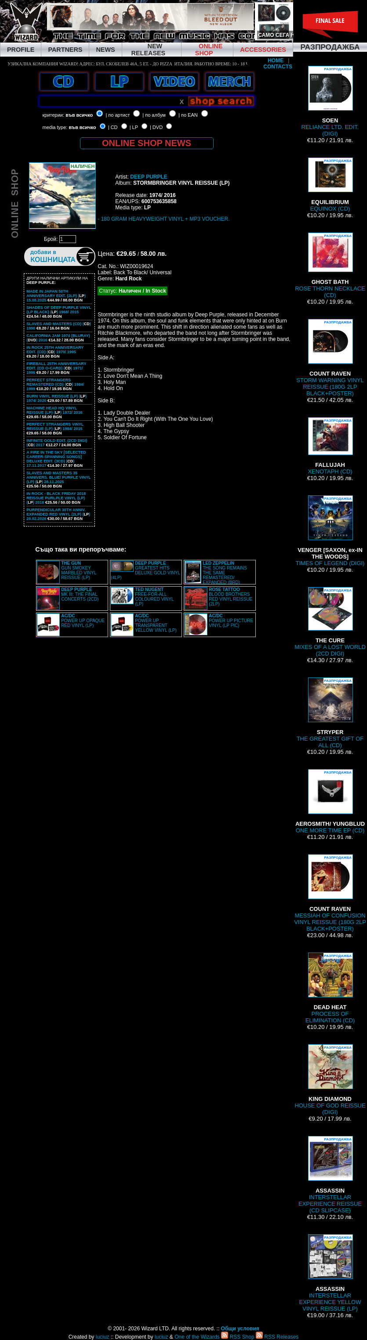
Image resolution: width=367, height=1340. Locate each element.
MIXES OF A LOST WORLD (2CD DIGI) (330, 622)
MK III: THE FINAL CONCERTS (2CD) (79, 594)
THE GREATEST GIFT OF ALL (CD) (330, 713)
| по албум (154, 115)
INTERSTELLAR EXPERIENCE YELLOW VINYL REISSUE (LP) (330, 1273)
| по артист (117, 115)
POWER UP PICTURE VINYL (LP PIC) (231, 620)
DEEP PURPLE (148, 177)
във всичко (79, 115)
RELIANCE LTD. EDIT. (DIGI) (330, 101)
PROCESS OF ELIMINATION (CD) (330, 988)
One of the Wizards (197, 1337)
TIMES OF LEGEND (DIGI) (330, 530)
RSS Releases (277, 1337)
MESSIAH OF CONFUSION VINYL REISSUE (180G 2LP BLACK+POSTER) (330, 893)
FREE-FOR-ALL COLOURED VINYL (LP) (154, 596)
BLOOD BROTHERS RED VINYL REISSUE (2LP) (230, 596)
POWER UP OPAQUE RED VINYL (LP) (83, 620)
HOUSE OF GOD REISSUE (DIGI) (329, 1079)
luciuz (102, 1337)
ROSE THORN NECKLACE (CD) (330, 265)
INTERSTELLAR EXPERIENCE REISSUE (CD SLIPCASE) (330, 1175)
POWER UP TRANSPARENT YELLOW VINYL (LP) (156, 623)
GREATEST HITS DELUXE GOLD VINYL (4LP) (145, 570)
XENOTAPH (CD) (330, 446)
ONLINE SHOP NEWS (146, 143)
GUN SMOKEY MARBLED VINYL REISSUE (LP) (78, 570)
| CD (113, 127)
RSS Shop (237, 1337)
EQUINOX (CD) (330, 185)
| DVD (156, 127)
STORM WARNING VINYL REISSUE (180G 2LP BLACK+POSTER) (329, 358)
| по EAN (188, 115)
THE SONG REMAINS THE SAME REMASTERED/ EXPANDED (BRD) (225, 573)
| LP (134, 127)
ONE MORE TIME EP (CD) (330, 801)
